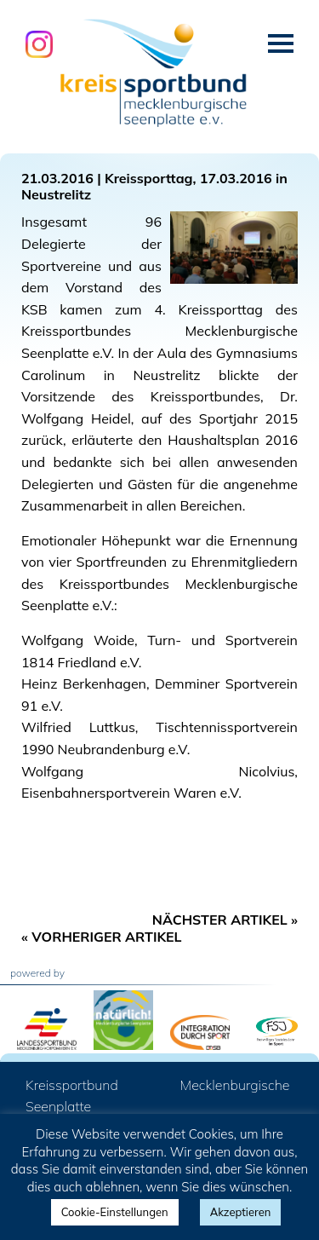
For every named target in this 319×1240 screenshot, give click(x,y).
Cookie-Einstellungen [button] (114, 1212)
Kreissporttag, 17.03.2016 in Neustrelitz (154, 186)
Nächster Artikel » (225, 919)
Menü (280, 43)
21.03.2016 (57, 178)
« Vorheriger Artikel (101, 936)
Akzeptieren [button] (240, 1212)
